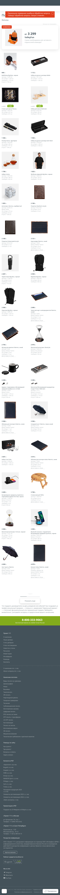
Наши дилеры (8, 640)
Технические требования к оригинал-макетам (18, 737)
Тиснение (6, 703)
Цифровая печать (9, 712)
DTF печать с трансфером (11, 717)
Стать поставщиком (10, 645)
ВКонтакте (8, 875)
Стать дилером (8, 643)
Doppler (8, 770)
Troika (7, 787)
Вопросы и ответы (9, 752)
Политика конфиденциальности (23, 892)
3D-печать (6, 731)
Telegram (7, 872)
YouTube (7, 878)
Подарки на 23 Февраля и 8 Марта (17, 810)
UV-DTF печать (8, 720)
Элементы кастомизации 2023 (16, 794)
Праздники (50, 891)
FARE (7, 773)
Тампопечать (7, 692)
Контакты (6, 662)
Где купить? (7, 749)
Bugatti (8, 767)
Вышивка (6, 689)
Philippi (8, 781)
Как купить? (7, 746)
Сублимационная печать (11, 706)
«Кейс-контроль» (10, 800)
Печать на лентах (9, 725)
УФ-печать (6, 695)
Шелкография (8, 684)
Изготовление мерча (10, 728)
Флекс (5, 687)
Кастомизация (8, 723)
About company (12, 671)
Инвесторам (7, 654)
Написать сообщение (40, 892)
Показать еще (30, 601)
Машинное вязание (10, 734)
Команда (6, 659)
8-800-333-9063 (30, 620)
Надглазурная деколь (10, 698)
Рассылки (6, 651)
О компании (7, 637)
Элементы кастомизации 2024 (16, 797)
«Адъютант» (10, 765)
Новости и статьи (9, 648)
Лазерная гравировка (10, 700)
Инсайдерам (7, 656)
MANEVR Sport (10, 778)
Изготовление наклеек (11, 709)
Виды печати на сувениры (12, 681)
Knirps (8, 776)
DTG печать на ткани (10, 714)
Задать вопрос (8, 755)
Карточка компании (10, 852)
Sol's (7, 784)
